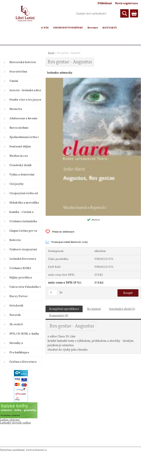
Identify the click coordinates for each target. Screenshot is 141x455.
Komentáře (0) (58, 315)
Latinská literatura (22, 259)
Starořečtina (18, 71)
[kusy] (52, 292)
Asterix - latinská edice (25, 90)
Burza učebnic (19, 128)
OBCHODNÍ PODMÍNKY (68, 27)
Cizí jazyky (16, 184)
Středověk (16, 305)
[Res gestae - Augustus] (93, 79)
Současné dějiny (20, 146)
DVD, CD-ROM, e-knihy (24, 334)
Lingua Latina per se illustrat (23, 232)
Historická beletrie (22, 62)
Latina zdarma (10, 420)
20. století (16, 324)
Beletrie (15, 240)
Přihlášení (104, 3)
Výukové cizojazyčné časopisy (23, 251)
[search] (124, 13)
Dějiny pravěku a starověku (20, 279)
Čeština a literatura (23, 362)
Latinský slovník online (15, 423)
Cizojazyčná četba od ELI (23, 195)
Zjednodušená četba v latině (24, 138)
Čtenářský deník (20, 165)
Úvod (51, 52)
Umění (13, 81)
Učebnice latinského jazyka (23, 223)
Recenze (92, 27)
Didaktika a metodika (24, 202)
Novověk (15, 315)
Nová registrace (126, 3)
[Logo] (25, 13)
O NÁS (45, 27)
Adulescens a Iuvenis (23, 118)
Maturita (15, 109)
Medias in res (18, 156)
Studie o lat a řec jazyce (25, 99)
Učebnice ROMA (20, 268)
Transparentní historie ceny (67, 242)
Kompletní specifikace (64, 309)
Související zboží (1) (122, 309)
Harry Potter (18, 296)
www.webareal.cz (36, 450)
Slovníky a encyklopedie (18, 344)
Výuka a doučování (21, 174)
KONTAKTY (109, 27)
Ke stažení (94, 309)
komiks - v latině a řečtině (21, 213)
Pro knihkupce (19, 352)
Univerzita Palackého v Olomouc (25, 288)
